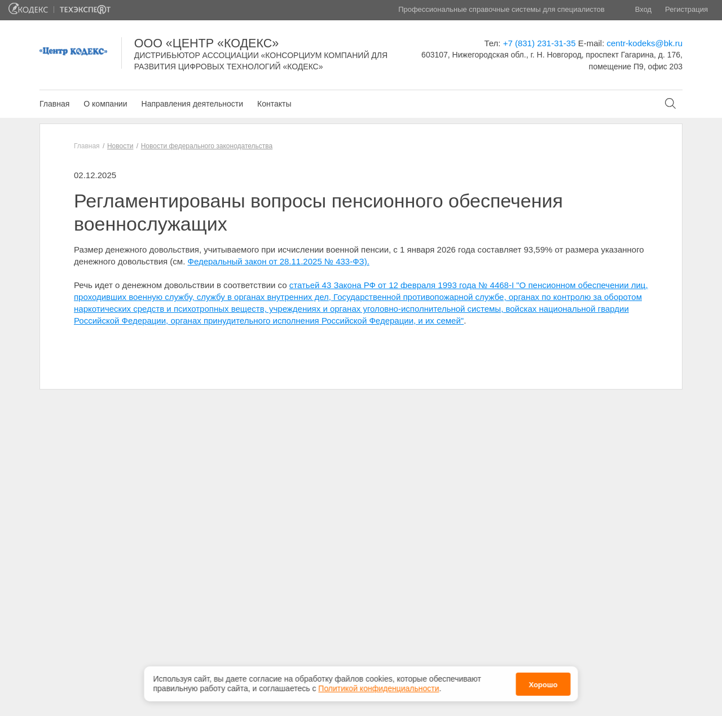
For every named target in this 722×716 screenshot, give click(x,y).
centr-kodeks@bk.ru (645, 43)
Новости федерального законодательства (206, 146)
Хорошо (543, 682)
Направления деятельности (192, 103)
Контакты (274, 103)
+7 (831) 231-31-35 (539, 43)
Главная (54, 103)
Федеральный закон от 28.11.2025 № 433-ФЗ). (278, 261)
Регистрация (686, 9)
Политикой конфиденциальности (378, 686)
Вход (643, 9)
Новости (120, 146)
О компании (105, 103)
